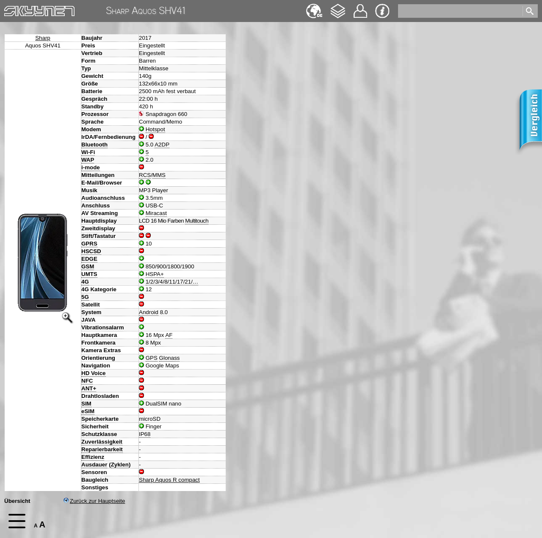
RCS (145, 175)
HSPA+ (155, 274)
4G (85, 282)
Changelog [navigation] (338, 7)
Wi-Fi (88, 152)
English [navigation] (314, 7)
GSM (87, 266)
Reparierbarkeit (102, 449)
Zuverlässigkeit (101, 442)
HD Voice (93, 373)
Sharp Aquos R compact (169, 480)
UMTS (89, 274)
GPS (152, 358)
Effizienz (92, 457)
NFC (87, 381)
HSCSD (91, 251)
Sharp (42, 38)
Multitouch (196, 221)
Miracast (156, 213)
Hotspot (155, 129)
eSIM (87, 411)
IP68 (144, 434)
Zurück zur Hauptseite (94, 501)
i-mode (90, 167)
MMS (159, 175)
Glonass (169, 358)
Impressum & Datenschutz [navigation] (382, 11)
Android (148, 312)
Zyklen (120, 464)
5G (85, 297)
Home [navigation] (11, 9)
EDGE (89, 259)
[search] (459, 11)
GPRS (89, 243)
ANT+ (88, 388)
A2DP (162, 144)
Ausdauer (94, 464)
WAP (87, 160)
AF (168, 335)
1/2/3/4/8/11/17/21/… (172, 282)
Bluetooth (94, 144)
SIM (86, 403)
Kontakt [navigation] (360, 7)
